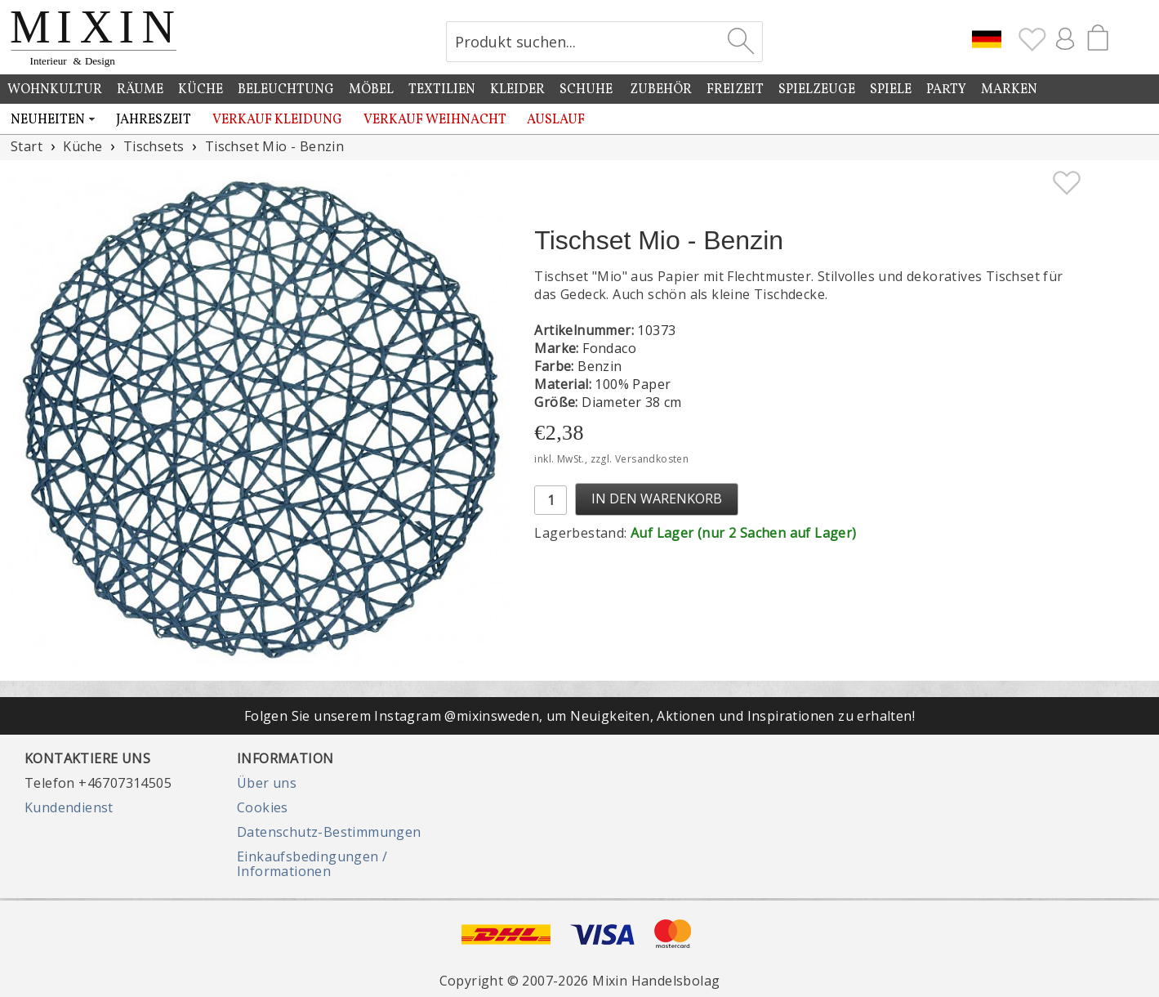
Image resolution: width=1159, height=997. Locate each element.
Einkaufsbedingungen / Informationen (312, 863)
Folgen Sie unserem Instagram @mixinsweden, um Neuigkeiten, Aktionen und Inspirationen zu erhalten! (579, 716)
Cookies (262, 807)
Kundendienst (69, 807)
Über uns (266, 783)
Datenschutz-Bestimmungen (329, 832)
